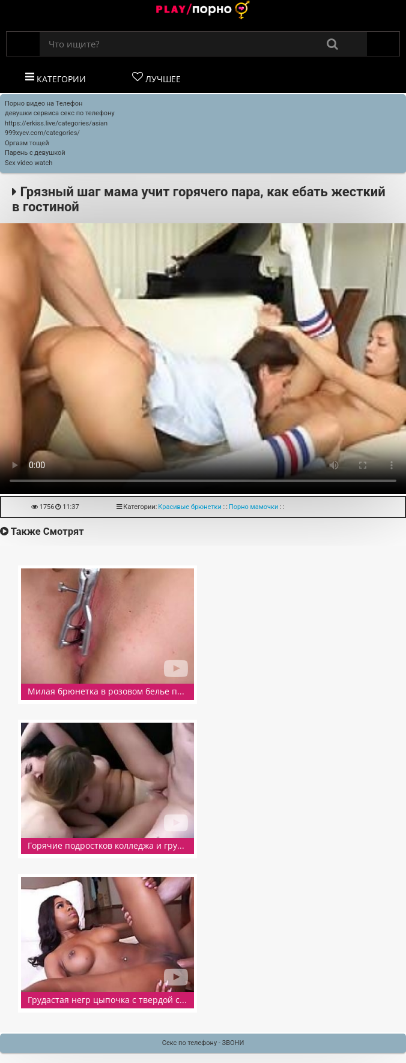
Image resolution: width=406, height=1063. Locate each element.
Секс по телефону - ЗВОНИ (203, 1043)
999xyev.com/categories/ (42, 133)
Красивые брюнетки (189, 507)
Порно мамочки (254, 507)
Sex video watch (28, 163)
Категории (55, 78)
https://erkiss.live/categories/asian (56, 123)
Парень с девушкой (35, 153)
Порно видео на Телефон (43, 103)
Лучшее (156, 78)
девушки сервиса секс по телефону (60, 113)
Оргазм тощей (27, 143)
